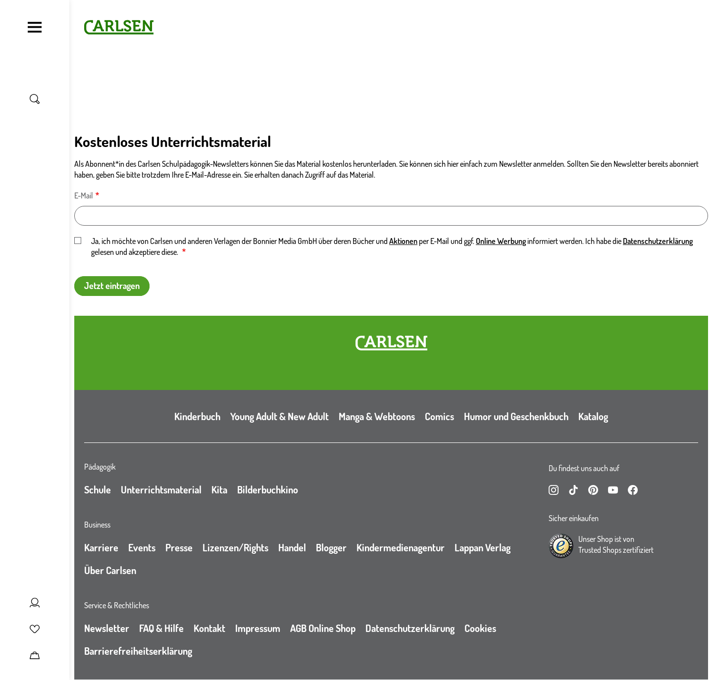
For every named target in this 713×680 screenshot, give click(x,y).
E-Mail (83, 195)
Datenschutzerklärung (658, 241)
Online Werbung (501, 241)
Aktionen (403, 241)
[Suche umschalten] (35, 99)
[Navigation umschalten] (34, 27)
